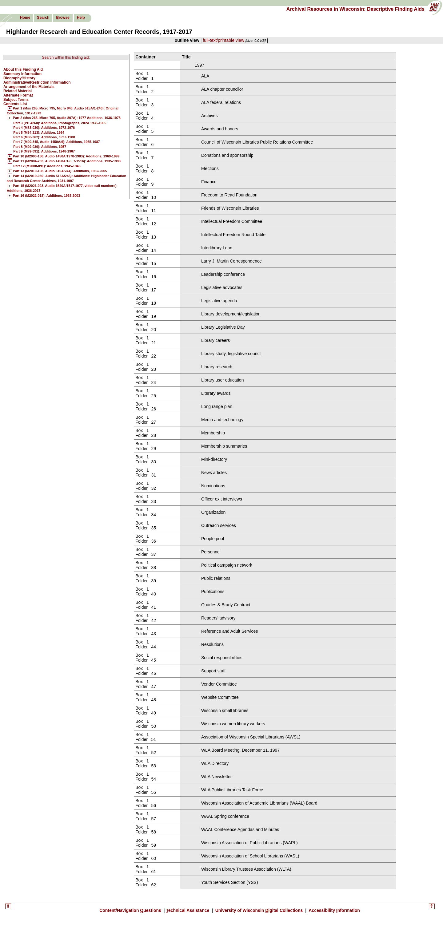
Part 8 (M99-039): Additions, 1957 (39, 146)
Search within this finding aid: (66, 57)
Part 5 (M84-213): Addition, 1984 (38, 132)
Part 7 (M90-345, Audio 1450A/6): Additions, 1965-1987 (56, 142)
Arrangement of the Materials (28, 87)
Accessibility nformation (334, 910)
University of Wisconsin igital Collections (259, 910)
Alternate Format (18, 95)
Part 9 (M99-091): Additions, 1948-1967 (44, 151)
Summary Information (22, 74)
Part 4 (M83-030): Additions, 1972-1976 (44, 127)
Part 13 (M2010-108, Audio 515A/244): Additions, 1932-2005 (60, 171)
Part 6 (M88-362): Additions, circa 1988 (44, 137)
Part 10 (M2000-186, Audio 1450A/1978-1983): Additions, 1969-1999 (66, 156)
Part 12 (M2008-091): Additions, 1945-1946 (46, 166)
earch (43, 17)
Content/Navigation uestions (130, 910)
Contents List (15, 104)
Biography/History (19, 78)
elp (81, 17)
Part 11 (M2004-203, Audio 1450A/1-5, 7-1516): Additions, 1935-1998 (67, 161)
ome (25, 17)
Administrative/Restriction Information (37, 82)
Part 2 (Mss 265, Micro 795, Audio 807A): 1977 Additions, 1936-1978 (67, 118)
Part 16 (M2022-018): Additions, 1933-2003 (46, 196)
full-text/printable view (223, 40)
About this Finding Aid (23, 69)
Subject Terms (16, 99)
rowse (62, 17)
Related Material (17, 91)
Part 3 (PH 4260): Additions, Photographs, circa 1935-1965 (59, 123)
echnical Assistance (188, 910)
